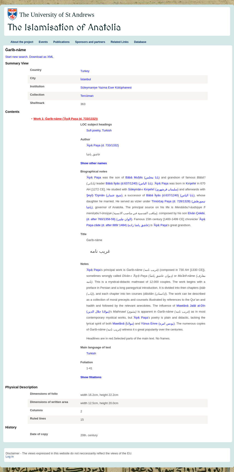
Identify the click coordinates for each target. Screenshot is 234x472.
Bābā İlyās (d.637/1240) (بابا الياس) (129, 183)
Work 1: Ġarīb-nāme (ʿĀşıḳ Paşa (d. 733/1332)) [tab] (65, 118)
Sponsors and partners (90, 42)
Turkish (91, 353)
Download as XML (41, 56)
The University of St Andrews (56, 14)
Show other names (93, 163)
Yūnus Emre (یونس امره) (158, 323)
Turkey (84, 71)
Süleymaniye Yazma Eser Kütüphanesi (106, 87)
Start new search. (16, 56)
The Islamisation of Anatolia (64, 28)
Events (43, 42)
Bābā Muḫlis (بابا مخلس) (142, 177)
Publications (61, 42)
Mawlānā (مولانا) (123, 323)
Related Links (119, 42)
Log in (9, 456)
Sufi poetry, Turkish (99, 130)
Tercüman (86, 95)
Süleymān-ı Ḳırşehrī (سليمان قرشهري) (153, 189)
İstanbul (85, 79)
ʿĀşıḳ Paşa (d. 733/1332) (102, 145)
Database (140, 42)
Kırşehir (191, 183)
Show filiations (90, 377)
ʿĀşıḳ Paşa (93, 177)
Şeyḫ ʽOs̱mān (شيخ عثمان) (104, 195)
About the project (22, 42)
